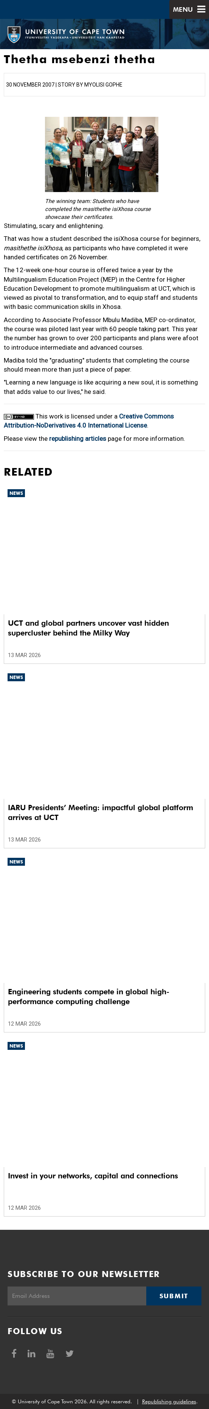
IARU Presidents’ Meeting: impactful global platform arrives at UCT (100, 812)
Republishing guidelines (169, 1401)
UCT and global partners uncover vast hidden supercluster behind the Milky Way (88, 627)
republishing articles (77, 438)
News (16, 493)
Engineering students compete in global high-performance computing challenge (88, 996)
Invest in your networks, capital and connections (93, 1175)
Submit (173, 1296)
